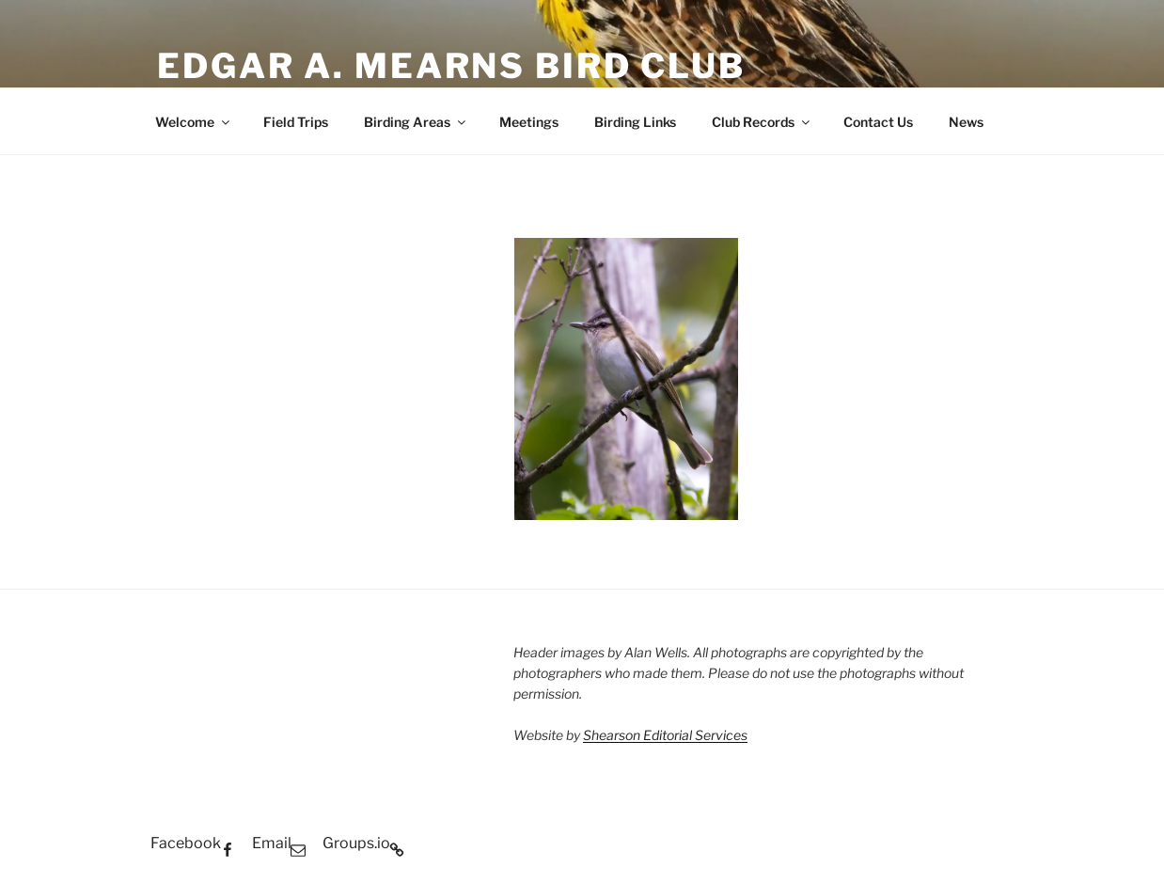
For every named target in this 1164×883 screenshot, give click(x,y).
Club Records (762, 122)
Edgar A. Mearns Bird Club (451, 66)
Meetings (528, 122)
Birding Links (635, 122)
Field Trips (295, 122)
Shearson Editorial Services (665, 735)
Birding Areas (416, 122)
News (966, 122)
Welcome (193, 122)
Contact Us (878, 122)
